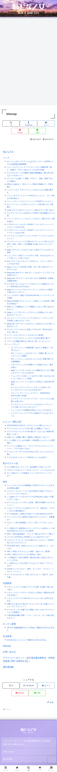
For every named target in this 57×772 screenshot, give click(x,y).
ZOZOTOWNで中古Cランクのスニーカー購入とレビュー (29, 425)
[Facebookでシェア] (28, 123)
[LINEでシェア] (37, 131)
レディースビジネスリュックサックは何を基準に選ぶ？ (29, 338)
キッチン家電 (9, 624)
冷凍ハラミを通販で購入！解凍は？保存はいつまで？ (28, 437)
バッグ (6, 158)
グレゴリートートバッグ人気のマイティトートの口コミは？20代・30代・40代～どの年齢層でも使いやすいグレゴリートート (30, 244)
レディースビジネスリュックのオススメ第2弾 (25, 335)
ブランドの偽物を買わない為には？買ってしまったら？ (29, 341)
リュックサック (13, 344)
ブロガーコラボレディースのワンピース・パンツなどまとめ (30, 470)
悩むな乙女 (8, 152)
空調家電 (7, 583)
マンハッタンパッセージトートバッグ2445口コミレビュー (30, 201)
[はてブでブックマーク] (46, 123)
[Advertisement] (28, 47)
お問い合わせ (9, 652)
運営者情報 (8, 667)
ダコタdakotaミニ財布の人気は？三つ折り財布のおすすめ (30, 514)
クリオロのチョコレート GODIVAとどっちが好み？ (27, 457)
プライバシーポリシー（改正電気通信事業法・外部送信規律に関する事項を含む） (26, 742)
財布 (5, 482)
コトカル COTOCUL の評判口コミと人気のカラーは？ (28, 537)
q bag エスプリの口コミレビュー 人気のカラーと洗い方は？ (31, 210)
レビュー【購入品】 (12, 422)
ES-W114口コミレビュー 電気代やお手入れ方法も (27, 640)
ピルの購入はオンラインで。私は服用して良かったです (29, 467)
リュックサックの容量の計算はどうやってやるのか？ (32, 410)
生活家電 (7, 636)
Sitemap (7, 646)
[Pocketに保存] (19, 131)
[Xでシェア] (10, 123)
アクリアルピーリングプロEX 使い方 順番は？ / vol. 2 (28, 428)
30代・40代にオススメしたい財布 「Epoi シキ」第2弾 (28, 551)
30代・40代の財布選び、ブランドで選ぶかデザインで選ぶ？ (31, 534)
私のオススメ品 (10, 463)
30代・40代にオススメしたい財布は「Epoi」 (25, 554)
